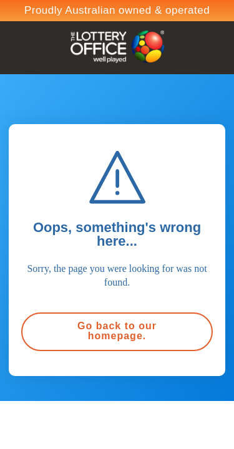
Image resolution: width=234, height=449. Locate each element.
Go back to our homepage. (117, 331)
